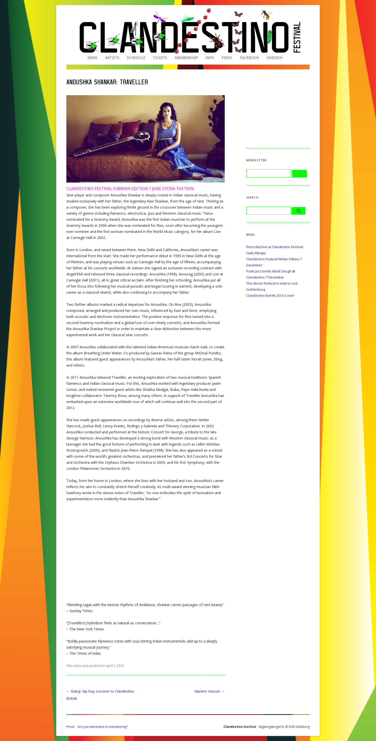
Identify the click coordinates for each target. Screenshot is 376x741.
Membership (186, 57)
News (92, 57)
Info (209, 57)
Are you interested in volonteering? (103, 727)
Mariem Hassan (209, 691)
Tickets (160, 57)
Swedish (274, 57)
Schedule (136, 57)
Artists (112, 57)
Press (227, 57)
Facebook (249, 57)
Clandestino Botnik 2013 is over (270, 295)
